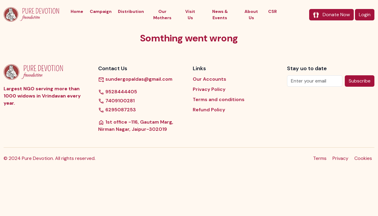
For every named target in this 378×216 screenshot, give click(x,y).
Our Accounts (209, 79)
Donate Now (331, 14)
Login (365, 14)
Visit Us (190, 14)
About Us (251, 14)
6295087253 (117, 109)
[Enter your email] (314, 81)
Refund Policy (209, 109)
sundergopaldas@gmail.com (135, 79)
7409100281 (116, 101)
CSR (272, 11)
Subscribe (360, 81)
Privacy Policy (209, 89)
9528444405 (117, 91)
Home (77, 11)
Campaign (101, 11)
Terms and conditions (219, 99)
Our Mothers (162, 14)
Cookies (363, 158)
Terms (320, 158)
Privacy (340, 158)
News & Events (220, 14)
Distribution (131, 11)
